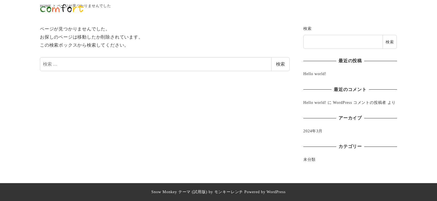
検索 (280, 64)
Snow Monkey (164, 192)
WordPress (275, 192)
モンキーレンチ (228, 192)
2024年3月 (313, 131)
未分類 (309, 159)
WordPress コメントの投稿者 (359, 102)
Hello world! (314, 73)
